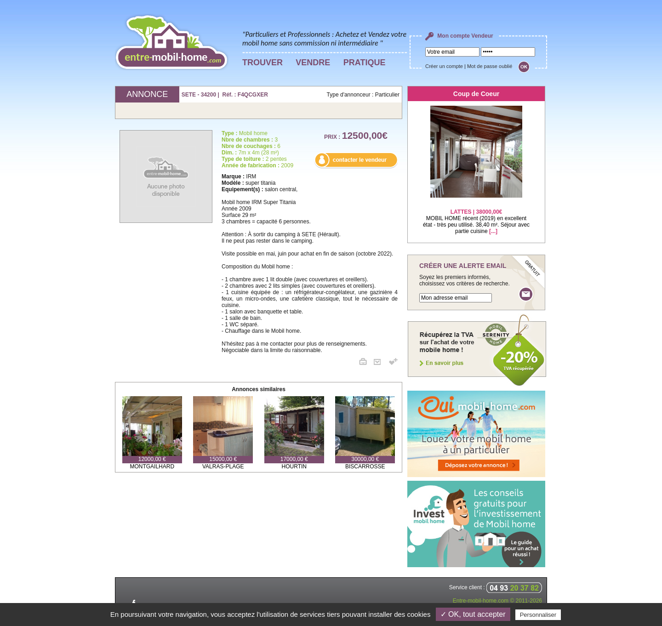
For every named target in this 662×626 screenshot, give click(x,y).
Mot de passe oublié (489, 66)
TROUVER (262, 62)
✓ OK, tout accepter (473, 614)
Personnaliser (538, 614)
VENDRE (313, 62)
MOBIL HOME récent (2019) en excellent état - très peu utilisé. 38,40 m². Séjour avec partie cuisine (476, 215)
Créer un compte (444, 66)
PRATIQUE (364, 62)
